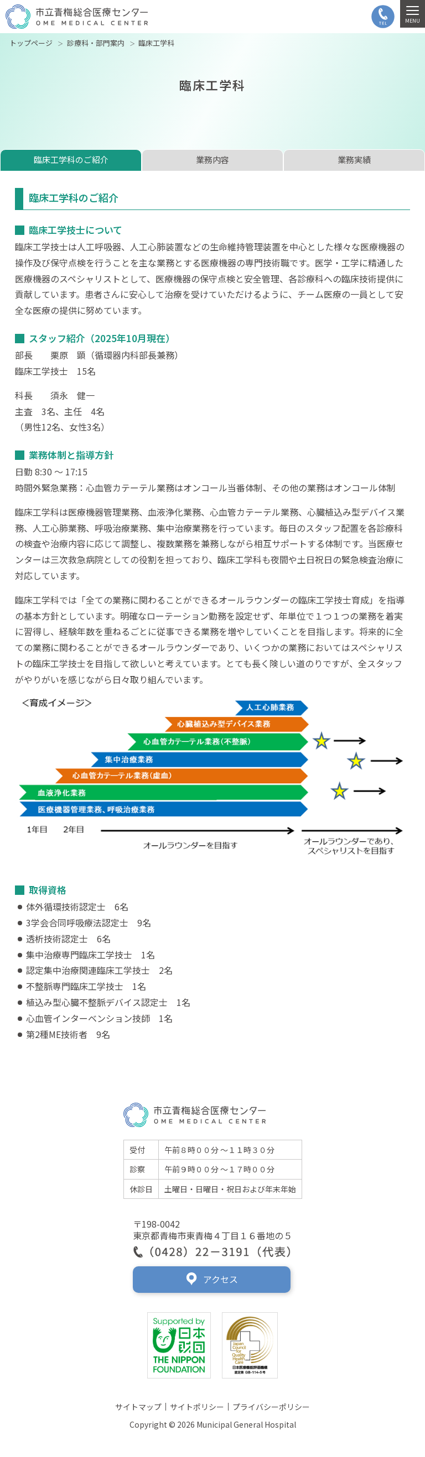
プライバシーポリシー (271, 1406)
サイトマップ (138, 1406)
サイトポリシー (197, 1406)
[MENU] (412, 14)
